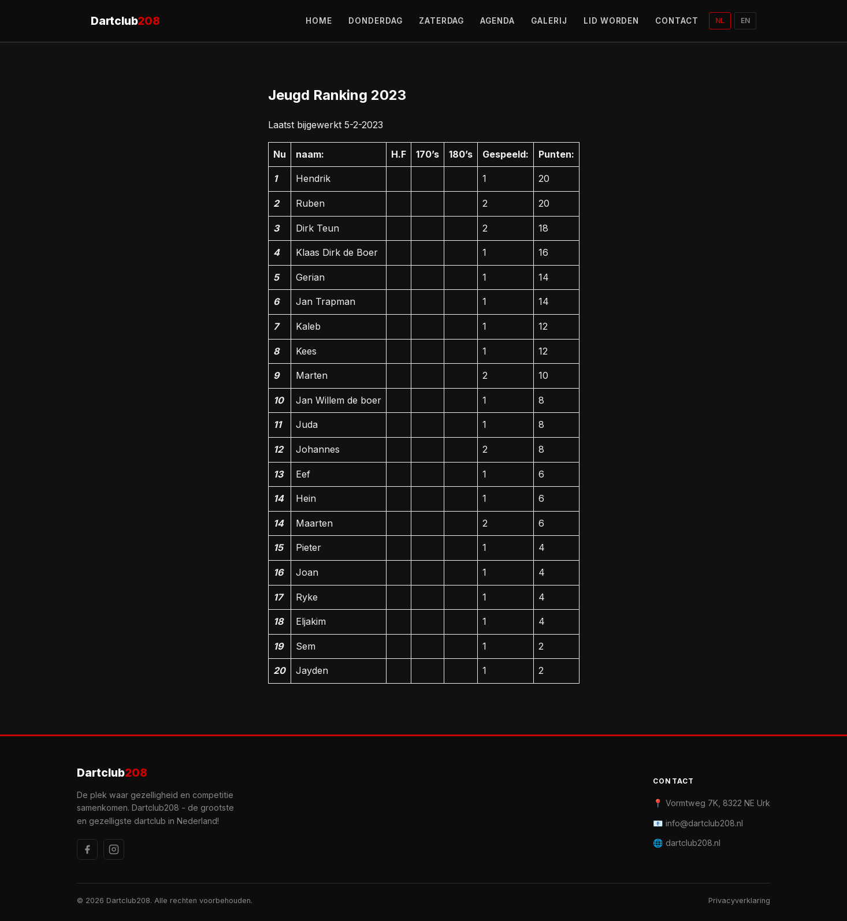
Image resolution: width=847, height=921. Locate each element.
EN (745, 20)
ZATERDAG (442, 20)
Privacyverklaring (739, 900)
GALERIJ (549, 20)
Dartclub (125, 21)
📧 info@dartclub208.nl (698, 823)
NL (720, 20)
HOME (319, 20)
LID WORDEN (612, 20)
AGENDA (497, 20)
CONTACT (677, 20)
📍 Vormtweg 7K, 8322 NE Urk (711, 803)
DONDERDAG (375, 20)
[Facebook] (87, 849)
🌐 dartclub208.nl (686, 843)
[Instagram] (113, 849)
